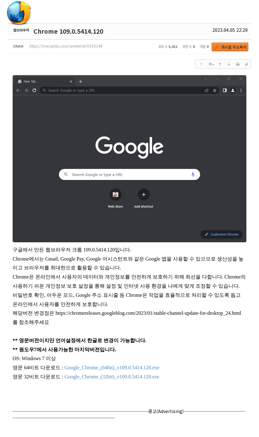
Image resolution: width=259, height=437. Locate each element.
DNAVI (18, 46)
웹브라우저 (21, 29)
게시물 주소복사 (230, 46)
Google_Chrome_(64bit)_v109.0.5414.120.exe (111, 367)
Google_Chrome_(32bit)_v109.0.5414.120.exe (111, 376)
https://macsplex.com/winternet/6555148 (66, 46)
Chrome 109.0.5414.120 (68, 31)
